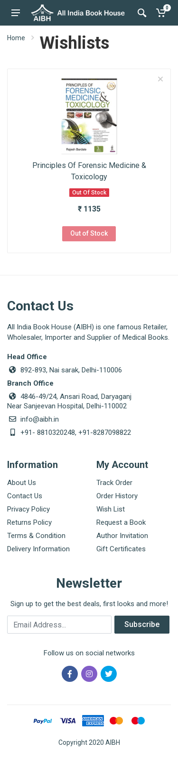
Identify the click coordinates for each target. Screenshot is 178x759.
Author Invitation (122, 535)
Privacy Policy (28, 509)
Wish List (110, 509)
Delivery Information (38, 549)
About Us (21, 482)
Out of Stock (89, 233)
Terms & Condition (36, 535)
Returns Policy (29, 522)
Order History (117, 496)
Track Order (114, 482)
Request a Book (121, 522)
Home (16, 38)
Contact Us (24, 496)
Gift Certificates (121, 549)
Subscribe (141, 624)
